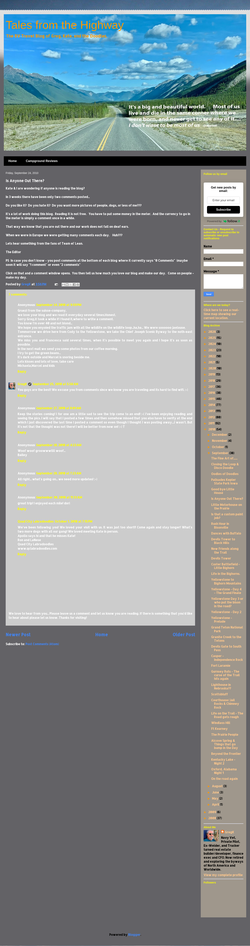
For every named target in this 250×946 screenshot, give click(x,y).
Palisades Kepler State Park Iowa (224, 481)
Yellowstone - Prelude (221, 619)
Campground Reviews (42, 161)
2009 (212, 812)
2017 (212, 387)
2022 (212, 356)
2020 (212, 368)
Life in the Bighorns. (225, 574)
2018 (212, 381)
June (216, 792)
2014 (212, 405)
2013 (212, 411)
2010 (212, 429)
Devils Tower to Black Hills (223, 541)
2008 (212, 818)
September (220, 453)
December (220, 435)
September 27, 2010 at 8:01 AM (58, 408)
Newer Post (18, 634)
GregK (22, 384)
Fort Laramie (220, 665)
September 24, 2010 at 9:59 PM (58, 305)
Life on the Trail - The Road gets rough (227, 715)
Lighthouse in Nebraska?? (221, 686)
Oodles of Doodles (224, 474)
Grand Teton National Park (227, 629)
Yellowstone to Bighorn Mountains (226, 581)
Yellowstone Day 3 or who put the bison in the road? (227, 602)
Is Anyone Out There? (227, 499)
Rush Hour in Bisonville (220, 525)
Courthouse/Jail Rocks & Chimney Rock (225, 703)
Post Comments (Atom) (42, 644)
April (216, 804)
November (220, 441)
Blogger (134, 935)
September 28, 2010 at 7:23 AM (58, 473)
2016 (212, 393)
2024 (212, 344)
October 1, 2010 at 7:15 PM (73, 521)
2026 (212, 332)
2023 (212, 350)
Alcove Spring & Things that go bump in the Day (224, 744)
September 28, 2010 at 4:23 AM (58, 445)
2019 (212, 374)
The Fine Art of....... (224, 458)
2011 (211, 423)
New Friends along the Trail (225, 550)
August (217, 786)
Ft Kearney (219, 729)
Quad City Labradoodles (36, 521)
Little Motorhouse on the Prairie (226, 506)
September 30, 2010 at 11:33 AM (59, 497)
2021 (212, 362)
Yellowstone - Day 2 (226, 612)
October (218, 447)
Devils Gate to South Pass (226, 648)
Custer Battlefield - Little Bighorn (225, 566)
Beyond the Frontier (226, 754)
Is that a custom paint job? (227, 516)
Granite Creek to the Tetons (226, 638)
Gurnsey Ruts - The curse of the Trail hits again (225, 675)
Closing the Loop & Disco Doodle (225, 466)
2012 (212, 417)
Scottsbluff (219, 694)
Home (12, 161)
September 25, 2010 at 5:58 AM (55, 384)
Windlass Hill (220, 723)
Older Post (184, 634)
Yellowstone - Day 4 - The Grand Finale (226, 591)
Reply (22, 371)
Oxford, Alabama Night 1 (224, 771)
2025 (212, 338)
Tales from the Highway (65, 25)
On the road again (224, 779)
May (215, 798)
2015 (212, 399)
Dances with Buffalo (226, 533)
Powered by (223, 221)
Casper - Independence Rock (227, 657)
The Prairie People (224, 734)
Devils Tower (221, 558)
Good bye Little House (222, 491)
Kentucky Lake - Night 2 (223, 761)
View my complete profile (223, 875)
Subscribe (223, 209)
